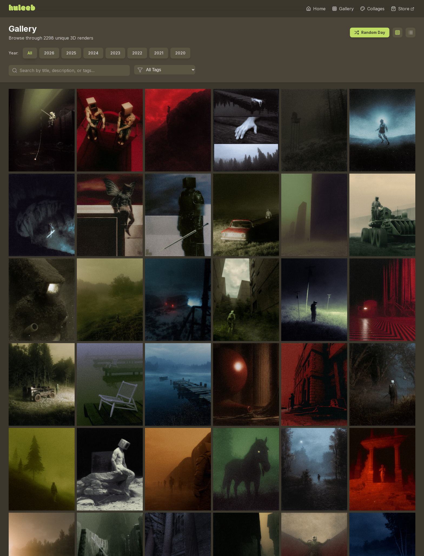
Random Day (369, 32)
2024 (93, 53)
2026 (49, 53)
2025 (71, 53)
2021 (158, 53)
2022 (137, 53)
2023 (115, 53)
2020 (180, 53)
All (30, 53)
